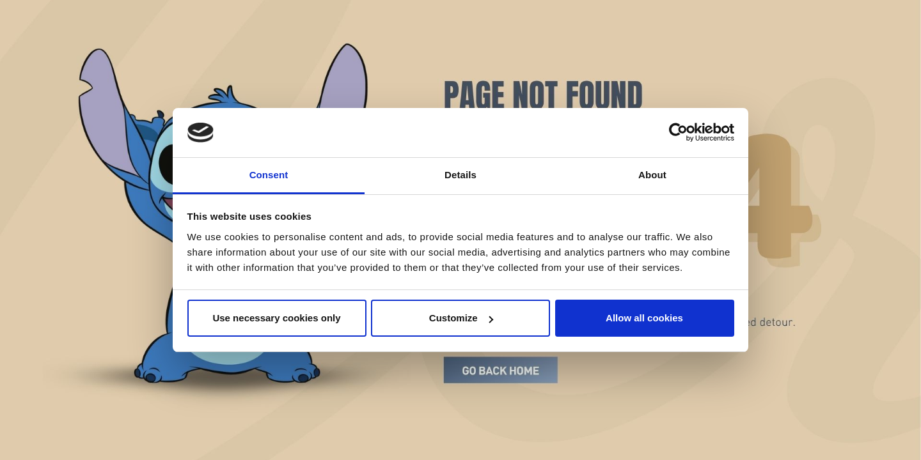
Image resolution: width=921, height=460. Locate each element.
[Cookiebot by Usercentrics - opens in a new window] (678, 132)
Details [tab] (460, 174)
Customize (461, 317)
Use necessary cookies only (276, 317)
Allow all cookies (644, 317)
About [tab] (652, 174)
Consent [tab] (268, 174)
